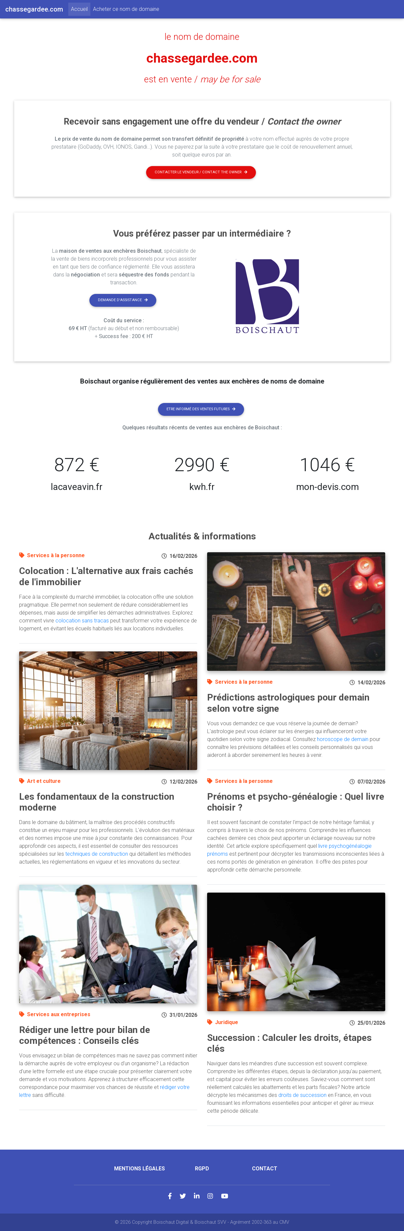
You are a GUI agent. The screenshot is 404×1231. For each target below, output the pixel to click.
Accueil (80, 8)
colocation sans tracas (82, 620)
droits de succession (302, 1095)
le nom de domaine (202, 37)
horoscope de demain (342, 739)
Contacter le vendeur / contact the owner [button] (201, 172)
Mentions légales (139, 1168)
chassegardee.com (202, 58)
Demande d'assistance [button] (123, 300)
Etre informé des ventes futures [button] (201, 409)
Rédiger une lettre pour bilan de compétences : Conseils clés (84, 1035)
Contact (264, 1168)
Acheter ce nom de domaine (126, 9)
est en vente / (202, 79)
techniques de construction (96, 854)
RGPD (202, 1168)
